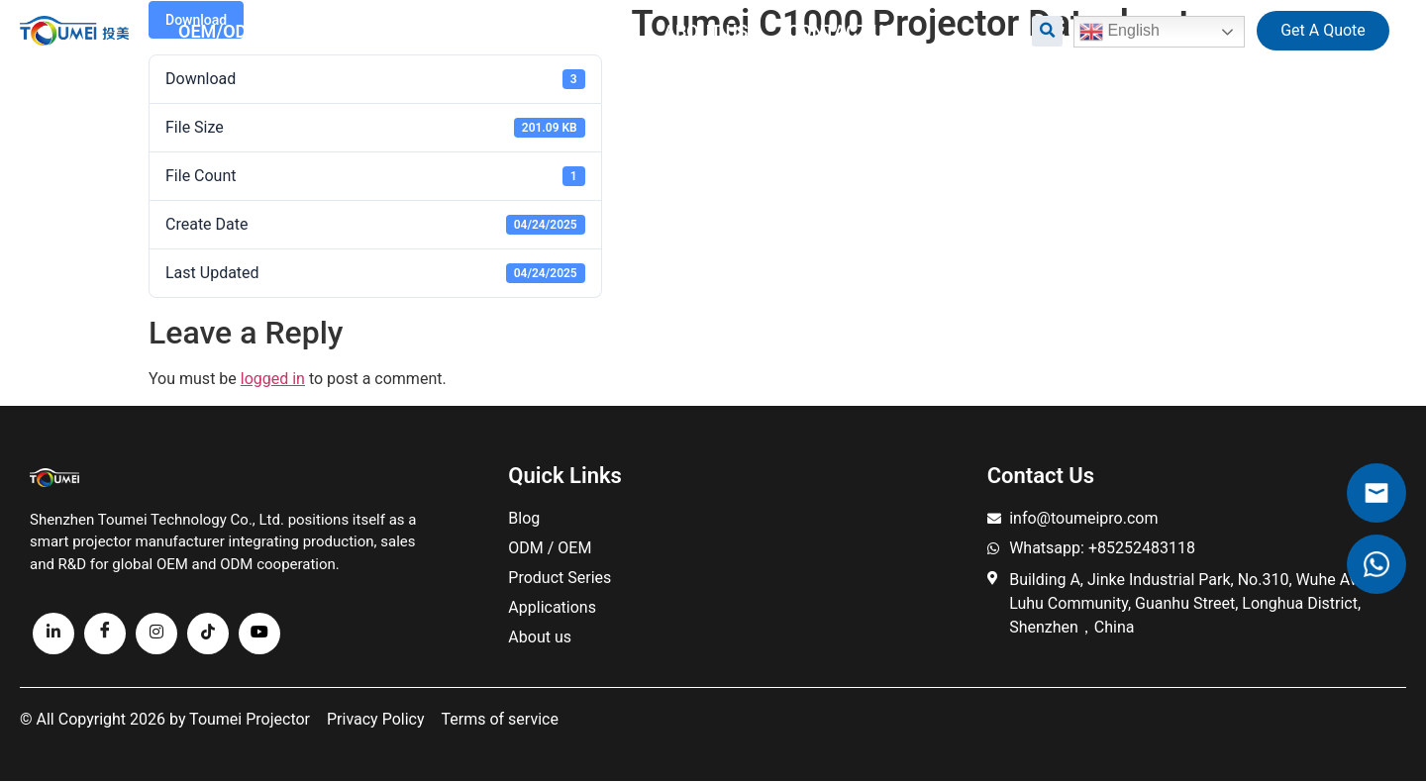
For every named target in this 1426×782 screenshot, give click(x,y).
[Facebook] (105, 633)
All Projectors (384, 31)
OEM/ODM (220, 31)
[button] (1047, 31)
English (1119, 32)
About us (706, 31)
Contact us (840, 31)
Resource (565, 31)
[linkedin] (53, 633)
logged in (273, 378)
